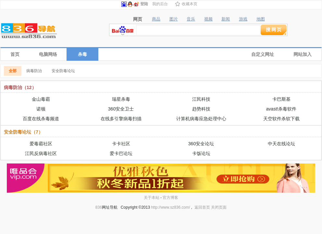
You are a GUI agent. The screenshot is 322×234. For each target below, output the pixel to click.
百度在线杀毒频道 (41, 118)
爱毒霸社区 (41, 143)
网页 (137, 19)
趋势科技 (201, 108)
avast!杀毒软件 (281, 108)
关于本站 (151, 197)
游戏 (243, 19)
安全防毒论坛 (63, 71)
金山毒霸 (41, 99)
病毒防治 (34, 71)
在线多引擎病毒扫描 (121, 118)
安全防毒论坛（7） (23, 132)
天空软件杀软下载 (281, 118)
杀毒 (82, 54)
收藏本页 (189, 4)
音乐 (191, 19)
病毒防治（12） (20, 87)
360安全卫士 (121, 108)
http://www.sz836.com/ (170, 207)
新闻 (225, 19)
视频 (208, 19)
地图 (260, 19)
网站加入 (302, 54)
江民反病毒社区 (41, 153)
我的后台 (160, 4)
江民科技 (201, 99)
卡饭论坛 (201, 153)
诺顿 (40, 108)
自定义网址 (262, 54)
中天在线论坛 (281, 143)
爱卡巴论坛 (121, 153)
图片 (173, 19)
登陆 (144, 4)
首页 (14, 54)
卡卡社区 (121, 143)
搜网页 (274, 29)
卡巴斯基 (281, 99)
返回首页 (202, 207)
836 (98, 207)
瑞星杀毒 (121, 99)
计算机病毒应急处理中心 (201, 118)
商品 (156, 19)
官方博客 (170, 197)
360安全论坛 (201, 143)
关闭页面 (219, 207)
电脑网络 (48, 54)
